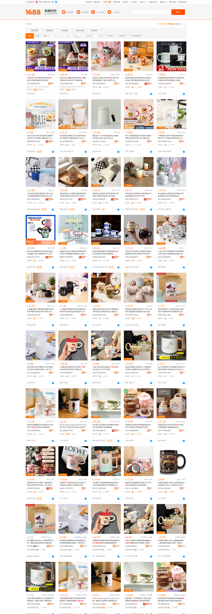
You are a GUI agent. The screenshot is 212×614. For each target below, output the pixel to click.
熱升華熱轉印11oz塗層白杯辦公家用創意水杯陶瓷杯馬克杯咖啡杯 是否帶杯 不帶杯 (171, 310)
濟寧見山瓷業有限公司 (165, 488)
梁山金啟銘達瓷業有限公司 (34, 373)
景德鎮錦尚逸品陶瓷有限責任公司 (132, 141)
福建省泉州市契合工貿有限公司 (67, 199)
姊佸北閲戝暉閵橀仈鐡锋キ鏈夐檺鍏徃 (67, 546)
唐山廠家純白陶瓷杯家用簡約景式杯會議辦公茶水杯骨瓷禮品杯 (171, 195)
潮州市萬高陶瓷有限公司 (132, 257)
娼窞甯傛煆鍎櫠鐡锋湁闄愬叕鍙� (99, 546)
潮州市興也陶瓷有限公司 (99, 430)
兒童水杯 (37, 87)
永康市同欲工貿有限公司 (165, 373)
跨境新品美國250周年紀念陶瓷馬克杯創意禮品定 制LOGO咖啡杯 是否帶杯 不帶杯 (171, 484)
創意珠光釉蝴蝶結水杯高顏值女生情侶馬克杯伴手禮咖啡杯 (40, 426)
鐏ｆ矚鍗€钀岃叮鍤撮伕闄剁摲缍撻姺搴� (165, 604)
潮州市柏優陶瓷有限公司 (67, 373)
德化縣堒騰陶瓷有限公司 (67, 315)
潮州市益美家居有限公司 (132, 373)
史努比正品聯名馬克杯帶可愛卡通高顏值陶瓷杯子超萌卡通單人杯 (105, 79)
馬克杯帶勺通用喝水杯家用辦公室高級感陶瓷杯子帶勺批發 (138, 195)
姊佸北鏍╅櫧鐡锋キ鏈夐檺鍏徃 (99, 604)
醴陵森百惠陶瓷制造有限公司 (67, 257)
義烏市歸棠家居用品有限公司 (99, 315)
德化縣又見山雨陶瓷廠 (99, 141)
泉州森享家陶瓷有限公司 (34, 488)
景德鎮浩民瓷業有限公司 (99, 257)
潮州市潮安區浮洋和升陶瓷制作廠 (132, 199)
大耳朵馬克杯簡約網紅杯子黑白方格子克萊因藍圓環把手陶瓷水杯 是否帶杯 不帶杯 (40, 195)
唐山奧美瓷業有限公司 (165, 199)
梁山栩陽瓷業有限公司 (67, 430)
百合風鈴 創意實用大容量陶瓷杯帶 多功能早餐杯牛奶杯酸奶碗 (105, 426)
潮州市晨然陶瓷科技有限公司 (165, 257)
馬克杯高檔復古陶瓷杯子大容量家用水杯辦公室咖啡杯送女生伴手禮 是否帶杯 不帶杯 (138, 368)
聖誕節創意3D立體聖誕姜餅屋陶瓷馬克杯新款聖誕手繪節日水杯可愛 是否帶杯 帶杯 (73, 195)
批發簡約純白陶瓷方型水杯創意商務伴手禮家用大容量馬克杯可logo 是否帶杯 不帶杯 (73, 137)
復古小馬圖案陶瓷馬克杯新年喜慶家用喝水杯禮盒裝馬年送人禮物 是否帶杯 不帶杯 (138, 137)
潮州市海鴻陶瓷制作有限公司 (132, 84)
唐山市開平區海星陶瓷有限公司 (132, 315)
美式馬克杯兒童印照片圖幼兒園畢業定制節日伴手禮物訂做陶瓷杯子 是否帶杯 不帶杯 (40, 137)
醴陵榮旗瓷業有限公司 (34, 141)
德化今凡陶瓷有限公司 (99, 488)
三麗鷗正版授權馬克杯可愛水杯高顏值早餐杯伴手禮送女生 (73, 368)
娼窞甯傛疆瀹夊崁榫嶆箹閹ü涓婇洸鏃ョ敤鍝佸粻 (132, 546)
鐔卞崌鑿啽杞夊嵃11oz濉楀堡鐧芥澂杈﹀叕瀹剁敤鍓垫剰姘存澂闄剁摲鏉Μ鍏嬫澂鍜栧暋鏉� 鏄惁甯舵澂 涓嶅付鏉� (40, 542)
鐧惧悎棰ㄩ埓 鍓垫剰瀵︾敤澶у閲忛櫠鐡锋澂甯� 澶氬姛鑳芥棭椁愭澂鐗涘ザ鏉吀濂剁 (138, 599)
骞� (51, 546)
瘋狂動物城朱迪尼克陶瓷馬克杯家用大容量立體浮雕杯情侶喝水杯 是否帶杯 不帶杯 (138, 79)
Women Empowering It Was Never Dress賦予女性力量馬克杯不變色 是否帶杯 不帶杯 (73, 426)
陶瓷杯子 (30, 87)
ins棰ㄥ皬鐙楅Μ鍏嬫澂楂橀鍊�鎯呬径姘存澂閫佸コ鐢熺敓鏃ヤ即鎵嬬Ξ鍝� (138, 542)
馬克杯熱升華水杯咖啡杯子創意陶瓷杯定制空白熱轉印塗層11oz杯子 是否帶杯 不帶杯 (40, 368)
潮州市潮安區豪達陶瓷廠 (165, 430)
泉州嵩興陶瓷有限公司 (34, 84)
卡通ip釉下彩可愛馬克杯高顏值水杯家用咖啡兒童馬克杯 (40, 79)
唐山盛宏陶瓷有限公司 (67, 141)
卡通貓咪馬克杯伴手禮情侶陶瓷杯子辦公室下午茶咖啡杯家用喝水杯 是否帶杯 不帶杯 (171, 137)
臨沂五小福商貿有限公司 (132, 488)
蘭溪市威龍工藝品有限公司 (165, 315)
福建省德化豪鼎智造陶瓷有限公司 (34, 315)
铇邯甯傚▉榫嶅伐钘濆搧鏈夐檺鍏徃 (34, 546)
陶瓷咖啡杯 (64, 87)
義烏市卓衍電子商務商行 (67, 488)
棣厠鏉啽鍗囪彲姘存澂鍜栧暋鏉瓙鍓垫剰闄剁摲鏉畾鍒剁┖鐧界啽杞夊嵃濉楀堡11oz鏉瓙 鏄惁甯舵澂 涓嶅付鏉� (73, 542)
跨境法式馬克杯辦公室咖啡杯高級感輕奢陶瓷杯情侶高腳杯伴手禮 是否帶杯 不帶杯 (138, 252)
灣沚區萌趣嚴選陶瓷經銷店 (132, 430)
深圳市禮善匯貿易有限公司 (34, 430)
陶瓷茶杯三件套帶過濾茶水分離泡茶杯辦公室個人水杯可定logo (105, 137)
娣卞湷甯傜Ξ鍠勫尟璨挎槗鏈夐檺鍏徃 (67, 604)
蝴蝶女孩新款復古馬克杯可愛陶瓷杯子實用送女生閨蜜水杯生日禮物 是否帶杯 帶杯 (105, 310)
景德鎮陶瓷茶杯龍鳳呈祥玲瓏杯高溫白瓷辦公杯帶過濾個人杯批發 (171, 79)
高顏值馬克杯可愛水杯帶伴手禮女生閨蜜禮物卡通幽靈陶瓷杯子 (171, 426)
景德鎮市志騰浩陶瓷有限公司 (165, 84)
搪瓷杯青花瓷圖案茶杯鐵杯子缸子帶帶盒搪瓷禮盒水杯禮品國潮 (138, 484)
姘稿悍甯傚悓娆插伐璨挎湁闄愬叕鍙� (34, 604)
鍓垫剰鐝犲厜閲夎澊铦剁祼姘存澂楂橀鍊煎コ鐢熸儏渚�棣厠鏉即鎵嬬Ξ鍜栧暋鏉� (73, 599)
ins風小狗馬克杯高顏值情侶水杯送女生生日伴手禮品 (105, 368)
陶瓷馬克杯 (45, 87)
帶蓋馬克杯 (81, 87)
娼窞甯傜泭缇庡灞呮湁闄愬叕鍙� (165, 546)
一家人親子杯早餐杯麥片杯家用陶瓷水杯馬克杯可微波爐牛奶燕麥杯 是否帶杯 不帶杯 (171, 252)
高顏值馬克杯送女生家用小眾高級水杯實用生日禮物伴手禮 (73, 484)
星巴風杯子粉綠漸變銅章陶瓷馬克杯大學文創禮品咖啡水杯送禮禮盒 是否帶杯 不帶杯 (105, 484)
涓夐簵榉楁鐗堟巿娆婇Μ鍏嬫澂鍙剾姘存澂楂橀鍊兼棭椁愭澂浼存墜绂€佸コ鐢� (105, 542)
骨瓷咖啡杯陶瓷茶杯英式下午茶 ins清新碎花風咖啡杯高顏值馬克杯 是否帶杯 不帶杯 (138, 310)
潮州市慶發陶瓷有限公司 (34, 199)
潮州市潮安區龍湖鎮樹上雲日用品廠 (99, 373)
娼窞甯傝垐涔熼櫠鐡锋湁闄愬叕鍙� (132, 604)
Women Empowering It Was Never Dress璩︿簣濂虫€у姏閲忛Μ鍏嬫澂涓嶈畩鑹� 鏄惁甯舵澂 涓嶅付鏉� (105, 599)
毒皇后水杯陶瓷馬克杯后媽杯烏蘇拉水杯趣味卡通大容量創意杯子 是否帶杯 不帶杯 (40, 252)
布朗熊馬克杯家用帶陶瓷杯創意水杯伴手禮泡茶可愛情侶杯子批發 (138, 426)
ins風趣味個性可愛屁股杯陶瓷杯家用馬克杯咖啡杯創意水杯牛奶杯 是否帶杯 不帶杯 (40, 310)
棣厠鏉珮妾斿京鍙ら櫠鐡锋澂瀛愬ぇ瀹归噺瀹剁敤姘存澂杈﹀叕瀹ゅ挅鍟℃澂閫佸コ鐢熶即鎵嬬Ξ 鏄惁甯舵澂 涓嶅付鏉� (171, 542)
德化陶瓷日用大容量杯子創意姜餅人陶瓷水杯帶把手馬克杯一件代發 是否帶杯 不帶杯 (40, 484)
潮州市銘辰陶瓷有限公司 (99, 84)
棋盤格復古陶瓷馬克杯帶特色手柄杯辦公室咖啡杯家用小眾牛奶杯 (105, 195)
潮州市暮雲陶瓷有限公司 (99, 199)
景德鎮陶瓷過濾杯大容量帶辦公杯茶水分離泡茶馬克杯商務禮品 (105, 252)
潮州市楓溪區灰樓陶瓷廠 (165, 141)
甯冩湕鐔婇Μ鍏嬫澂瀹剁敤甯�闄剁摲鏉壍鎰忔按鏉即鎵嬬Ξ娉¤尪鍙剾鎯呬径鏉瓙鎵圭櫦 (171, 599)
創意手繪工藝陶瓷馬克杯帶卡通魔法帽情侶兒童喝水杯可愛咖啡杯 (73, 79)
